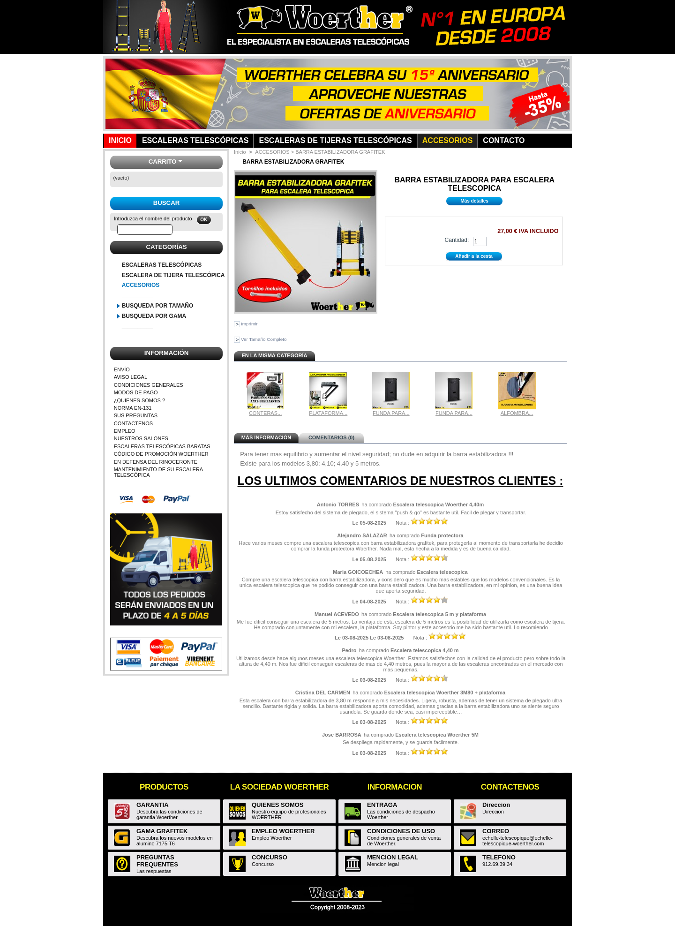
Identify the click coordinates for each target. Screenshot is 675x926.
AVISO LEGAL (130, 377)
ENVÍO (122, 369)
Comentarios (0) (331, 437)
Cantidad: (456, 240)
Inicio (240, 152)
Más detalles (474, 200)
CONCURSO (269, 857)
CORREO (495, 831)
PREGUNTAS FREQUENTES (157, 861)
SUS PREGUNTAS (136, 415)
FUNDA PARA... (391, 413)
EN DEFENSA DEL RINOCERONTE (155, 462)
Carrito (163, 161)
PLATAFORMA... (328, 413)
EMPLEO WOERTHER (283, 831)
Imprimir (249, 323)
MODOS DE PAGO (136, 392)
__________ (137, 295)
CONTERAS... (265, 413)
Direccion (496, 804)
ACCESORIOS (141, 285)
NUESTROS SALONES (141, 438)
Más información (266, 437)
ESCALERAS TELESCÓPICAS (162, 265)
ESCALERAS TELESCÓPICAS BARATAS (162, 446)
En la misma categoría (274, 355)
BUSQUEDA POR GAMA (154, 316)
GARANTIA (152, 804)
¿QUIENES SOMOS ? (139, 400)
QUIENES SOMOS (278, 804)
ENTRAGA (382, 804)
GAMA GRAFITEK (162, 831)
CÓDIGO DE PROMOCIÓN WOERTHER (161, 454)
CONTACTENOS (133, 423)
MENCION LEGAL (392, 857)
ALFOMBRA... (517, 413)
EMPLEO (124, 431)
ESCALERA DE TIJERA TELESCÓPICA (173, 275)
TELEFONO (499, 857)
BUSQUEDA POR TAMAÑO (158, 305)
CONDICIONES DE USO (401, 831)
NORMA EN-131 (133, 408)
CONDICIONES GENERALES (148, 385)
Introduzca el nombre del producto (153, 218)
